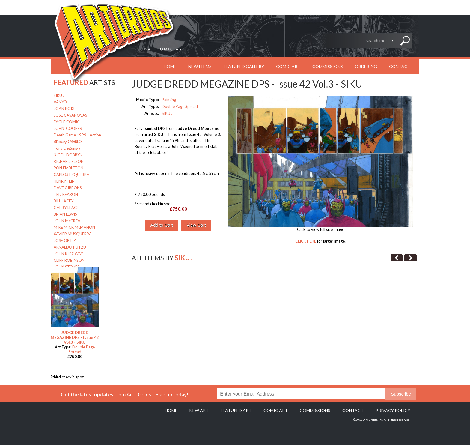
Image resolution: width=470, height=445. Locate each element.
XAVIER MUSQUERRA (73, 233)
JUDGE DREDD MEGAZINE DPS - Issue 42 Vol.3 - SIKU (75, 337)
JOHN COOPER (68, 128)
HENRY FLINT (65, 181)
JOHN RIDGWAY (68, 253)
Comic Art (288, 66)
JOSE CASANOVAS (70, 115)
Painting (169, 99)
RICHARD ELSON (69, 161)
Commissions (327, 66)
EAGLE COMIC (67, 121)
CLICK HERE (305, 241)
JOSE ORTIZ (65, 240)
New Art (199, 410)
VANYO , (61, 102)
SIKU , (59, 95)
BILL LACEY (63, 201)
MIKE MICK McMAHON (74, 227)
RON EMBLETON (68, 168)
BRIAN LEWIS (65, 214)
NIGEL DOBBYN (68, 154)
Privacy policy (393, 410)
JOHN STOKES (66, 266)
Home (171, 410)
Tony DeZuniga (67, 148)
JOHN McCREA (67, 220)
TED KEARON (66, 194)
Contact (399, 66)
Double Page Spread (180, 106)
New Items (200, 66)
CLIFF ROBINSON (69, 260)
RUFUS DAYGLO (68, 141)
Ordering (366, 66)
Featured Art (236, 410)
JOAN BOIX (64, 108)
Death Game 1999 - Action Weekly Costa (77, 135)
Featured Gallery (244, 66)
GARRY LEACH (66, 207)
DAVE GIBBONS (68, 187)
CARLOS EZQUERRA (71, 174)
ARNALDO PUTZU (70, 247)
